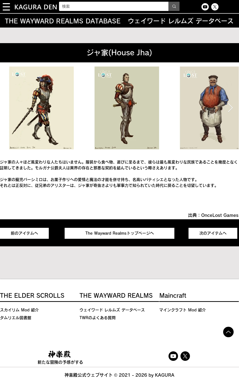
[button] (6, 6)
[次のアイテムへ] (213, 233)
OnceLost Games (220, 215)
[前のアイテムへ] (24, 233)
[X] (215, 6)
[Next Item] (230, 108)
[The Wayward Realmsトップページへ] (119, 233)
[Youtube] (205, 6)
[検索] (110, 6)
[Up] (228, 332)
